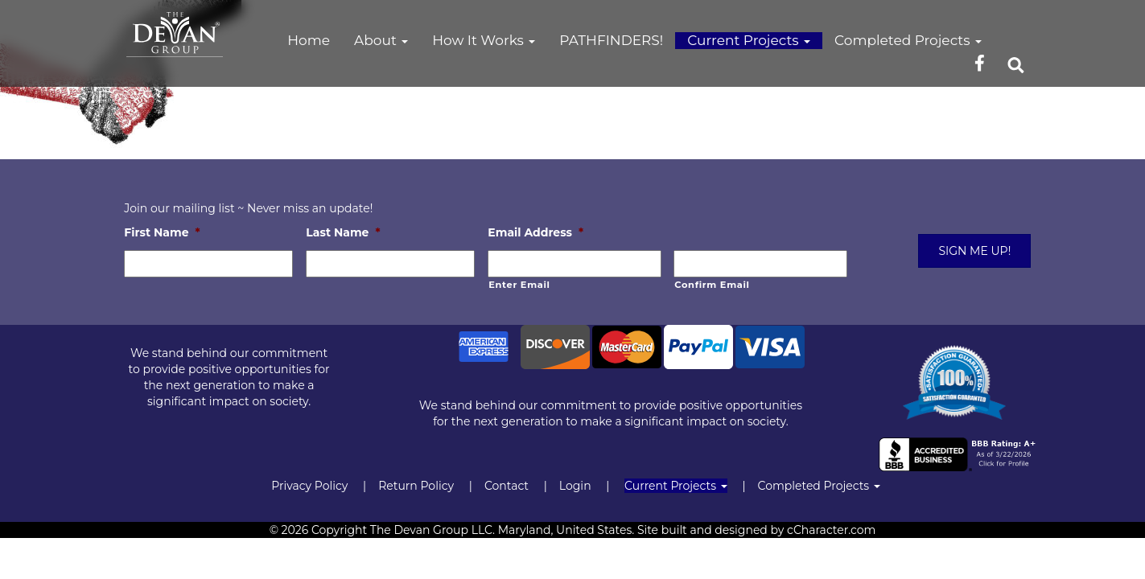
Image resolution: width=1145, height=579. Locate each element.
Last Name (343, 232)
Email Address (535, 232)
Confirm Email (711, 284)
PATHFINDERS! (611, 40)
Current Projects (748, 40)
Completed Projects (908, 40)
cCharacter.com (831, 530)
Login (575, 485)
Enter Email (519, 284)
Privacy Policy (309, 485)
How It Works (483, 40)
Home (308, 40)
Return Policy (416, 485)
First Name (162, 232)
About (381, 40)
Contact (506, 485)
